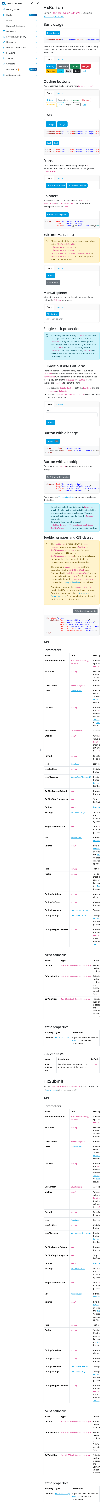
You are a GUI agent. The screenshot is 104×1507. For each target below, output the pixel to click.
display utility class (71, 582)
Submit (50, 275)
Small (49, 143)
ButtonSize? (76, 838)
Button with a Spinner (57, 214)
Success (75, 66)
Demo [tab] (49, 59)
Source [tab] (59, 59)
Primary (50, 66)
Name (48, 411)
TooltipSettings (78, 916)
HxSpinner (98, 849)
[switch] (48, 319)
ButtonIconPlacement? (81, 777)
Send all (52, 441)
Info (61, 71)
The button (52, 314)
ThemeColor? (76, 691)
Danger (85, 66)
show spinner (57, 319)
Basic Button (53, 33)
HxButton (76, 1041)
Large (51, 124)
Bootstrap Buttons (54, 16)
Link (84, 71)
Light (68, 71)
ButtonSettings (78, 813)
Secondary (63, 66)
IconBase (75, 764)
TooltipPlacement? (79, 910)
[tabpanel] (71, 68)
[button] (20, 20)
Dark (77, 71)
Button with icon (56, 185)
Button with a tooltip (58, 477)
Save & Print (52, 282)
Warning (51, 71)
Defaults (97, 700)
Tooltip (96, 945)
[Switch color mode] (32, 3)
